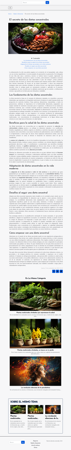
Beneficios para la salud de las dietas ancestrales (35, 62)
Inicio (10, 14)
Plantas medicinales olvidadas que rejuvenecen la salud (35, 312)
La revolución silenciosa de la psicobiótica (35, 387)
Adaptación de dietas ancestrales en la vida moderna (36, 64)
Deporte (35, 441)
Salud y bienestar (18, 14)
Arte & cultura (35, 445)
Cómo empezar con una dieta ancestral (35, 68)
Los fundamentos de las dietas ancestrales (36, 60)
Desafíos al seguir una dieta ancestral (35, 66)
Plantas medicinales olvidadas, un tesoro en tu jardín (35, 350)
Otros (35, 447)
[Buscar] (33, 2)
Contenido (36, 58)
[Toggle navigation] (10, 7)
